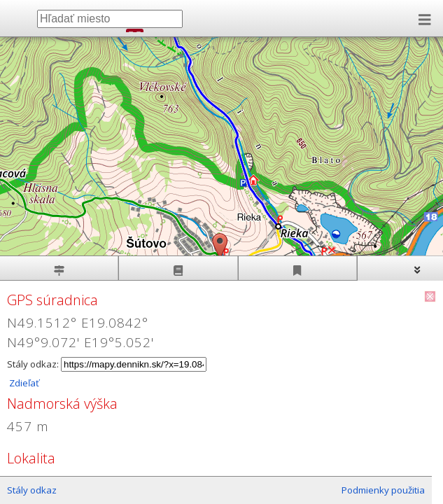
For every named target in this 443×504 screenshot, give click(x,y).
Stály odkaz (32, 490)
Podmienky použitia (383, 490)
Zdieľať (23, 383)
